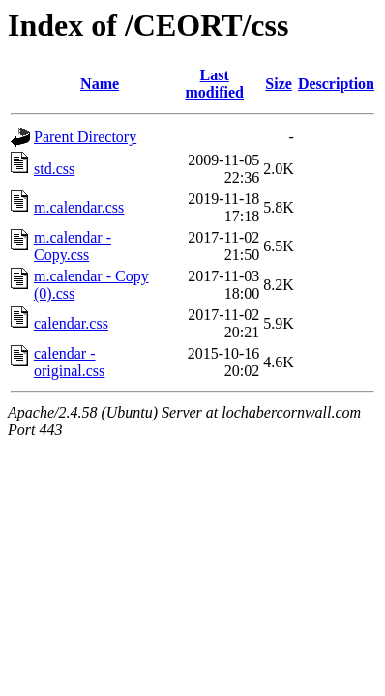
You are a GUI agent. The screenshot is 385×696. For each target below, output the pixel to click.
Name (99, 83)
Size (278, 83)
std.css (54, 168)
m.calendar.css (79, 207)
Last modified (215, 84)
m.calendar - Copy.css (72, 246)
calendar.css (71, 323)
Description (336, 83)
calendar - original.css (69, 362)
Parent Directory (85, 137)
